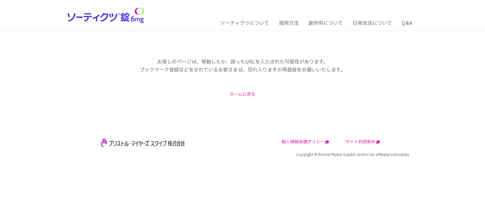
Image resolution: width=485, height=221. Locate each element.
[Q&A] (407, 24)
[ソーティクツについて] (244, 24)
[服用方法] (289, 24)
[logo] (106, 15)
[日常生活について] (372, 24)
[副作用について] (325, 24)
